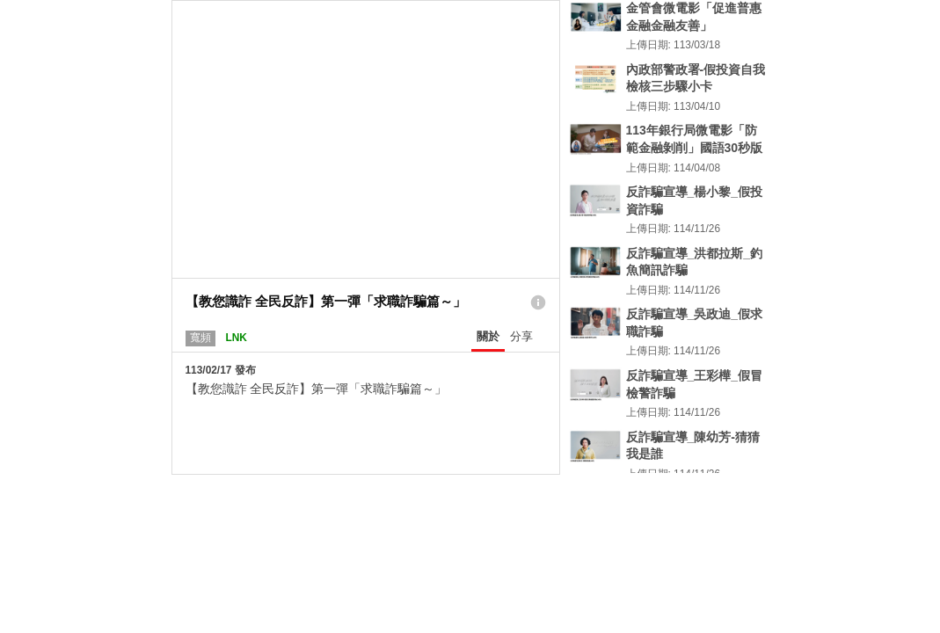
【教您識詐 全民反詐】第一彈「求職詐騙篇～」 (317, 389)
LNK (235, 337)
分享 (521, 336)
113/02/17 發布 (221, 370)
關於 (488, 336)
